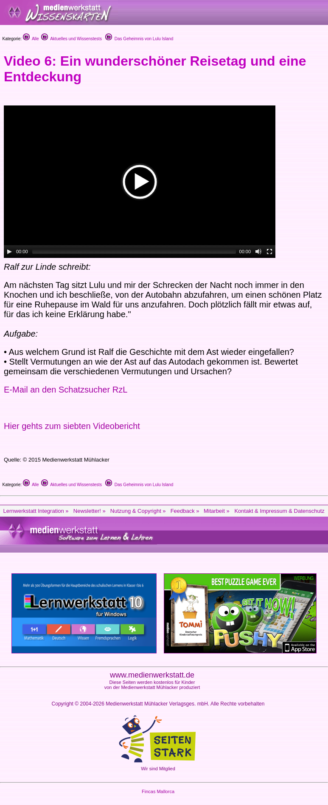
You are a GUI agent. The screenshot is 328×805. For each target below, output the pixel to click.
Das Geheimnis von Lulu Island (139, 38)
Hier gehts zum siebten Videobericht (72, 426)
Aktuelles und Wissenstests (71, 38)
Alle (31, 38)
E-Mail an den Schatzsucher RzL (65, 389)
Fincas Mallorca (158, 791)
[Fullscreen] (269, 251)
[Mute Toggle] (258, 251)
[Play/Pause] (9, 251)
